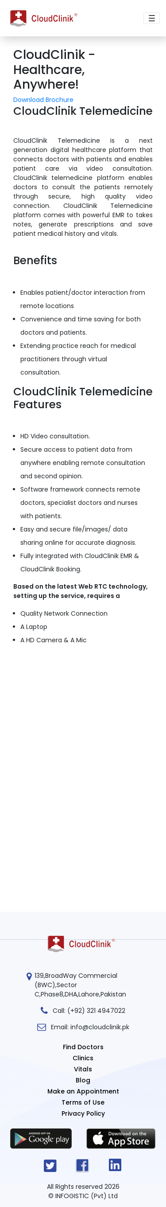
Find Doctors (83, 1047)
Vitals (83, 1069)
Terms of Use (83, 1102)
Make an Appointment (83, 1091)
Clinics (83, 1058)
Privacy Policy (83, 1113)
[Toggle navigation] (151, 18)
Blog (83, 1080)
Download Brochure (43, 99)
